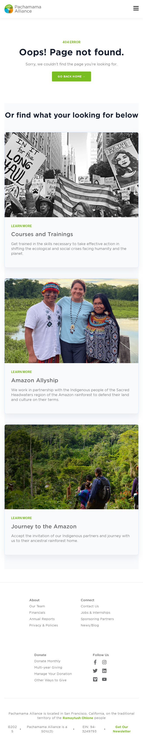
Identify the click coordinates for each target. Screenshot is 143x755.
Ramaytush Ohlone (78, 718)
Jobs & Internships (95, 612)
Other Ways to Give (50, 680)
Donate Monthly (47, 661)
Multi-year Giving (48, 667)
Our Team (37, 606)
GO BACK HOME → (71, 76)
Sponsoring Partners (97, 619)
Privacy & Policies (43, 625)
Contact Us (90, 606)
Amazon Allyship (34, 380)
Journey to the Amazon (44, 526)
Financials (37, 612)
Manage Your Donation (53, 674)
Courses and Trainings (42, 234)
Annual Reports (42, 619)
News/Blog (90, 625)
